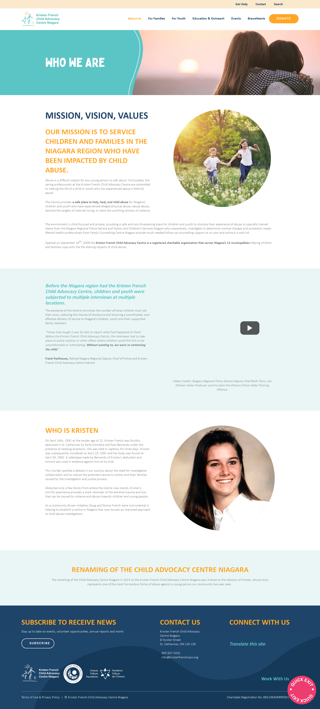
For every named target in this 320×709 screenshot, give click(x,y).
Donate (284, 18)
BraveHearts (256, 18)
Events (236, 18)
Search (277, 4)
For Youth (179, 18)
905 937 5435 (170, 653)
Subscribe (39, 643)
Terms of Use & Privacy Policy (40, 697)
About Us (134, 18)
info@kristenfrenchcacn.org (179, 657)
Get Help (241, 4)
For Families (156, 18)
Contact (260, 4)
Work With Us (275, 678)
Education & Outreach (208, 18)
